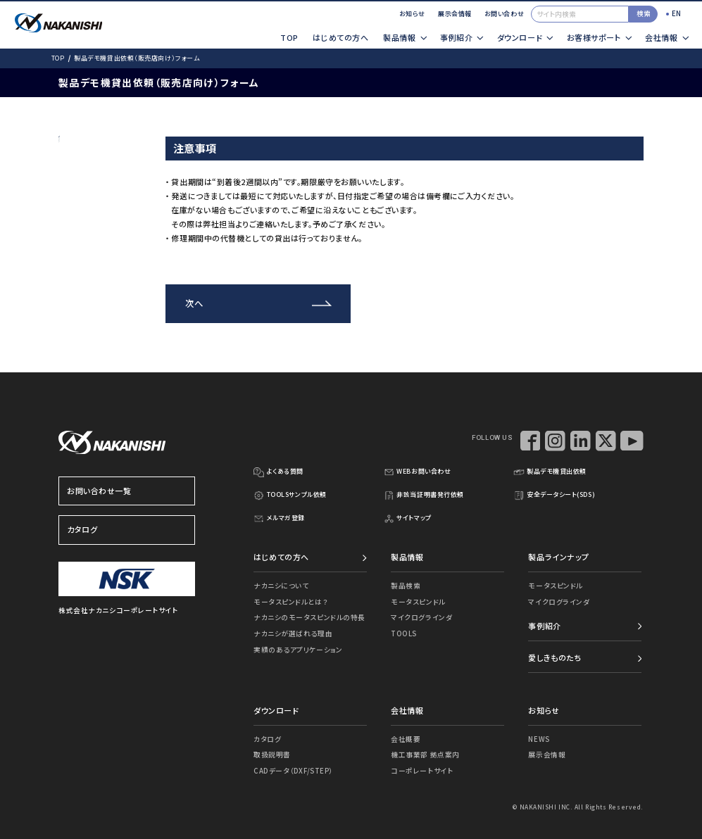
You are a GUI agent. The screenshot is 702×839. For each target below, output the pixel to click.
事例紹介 (544, 625)
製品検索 (405, 586)
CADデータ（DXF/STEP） (293, 771)
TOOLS (404, 633)
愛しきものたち (554, 657)
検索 (644, 13)
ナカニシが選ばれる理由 (292, 633)
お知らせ (412, 13)
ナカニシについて (280, 586)
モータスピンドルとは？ (290, 602)
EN (677, 13)
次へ (194, 303)
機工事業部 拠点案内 (425, 754)
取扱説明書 (272, 754)
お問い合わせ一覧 (127, 491)
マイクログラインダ (421, 617)
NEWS (538, 739)
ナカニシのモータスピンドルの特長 (309, 617)
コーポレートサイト (422, 771)
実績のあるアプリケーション (297, 650)
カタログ (127, 530)
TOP (289, 37)
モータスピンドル (418, 602)
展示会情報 (455, 13)
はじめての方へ (340, 37)
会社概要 (405, 739)
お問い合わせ (504, 13)
